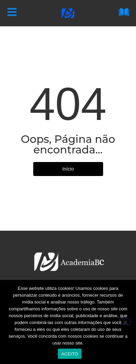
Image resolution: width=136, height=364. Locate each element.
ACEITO (69, 353)
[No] (125, 322)
